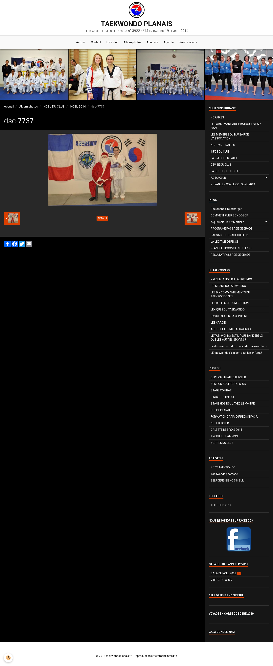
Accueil (79, 42)
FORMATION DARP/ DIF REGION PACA (234, 416)
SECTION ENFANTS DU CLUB (228, 377)
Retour (102, 218)
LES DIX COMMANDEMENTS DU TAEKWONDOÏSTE (230, 294)
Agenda (169, 42)
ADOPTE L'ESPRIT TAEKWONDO (231, 329)
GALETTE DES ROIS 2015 (226, 430)
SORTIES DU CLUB (222, 443)
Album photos (132, 42)
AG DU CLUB (218, 178)
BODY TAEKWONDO (223, 467)
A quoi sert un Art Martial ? (227, 222)
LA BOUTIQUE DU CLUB (225, 171)
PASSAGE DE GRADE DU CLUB (229, 235)
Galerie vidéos (189, 42)
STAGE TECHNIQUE (223, 397)
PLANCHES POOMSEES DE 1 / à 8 (231, 248)
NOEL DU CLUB (54, 107)
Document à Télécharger (226, 209)
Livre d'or (112, 42)
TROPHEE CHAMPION (224, 436)
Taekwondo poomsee (224, 474)
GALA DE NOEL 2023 (226, 573)
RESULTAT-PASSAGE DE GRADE (230, 255)
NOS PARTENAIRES (223, 145)
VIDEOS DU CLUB (221, 580)
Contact (95, 42)
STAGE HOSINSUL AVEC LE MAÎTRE (233, 403)
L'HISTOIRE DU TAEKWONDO (228, 286)
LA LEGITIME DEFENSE (225, 241)
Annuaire (153, 42)
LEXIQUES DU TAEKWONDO (228, 309)
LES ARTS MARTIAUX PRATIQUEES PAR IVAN (236, 126)
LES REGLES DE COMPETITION (230, 303)
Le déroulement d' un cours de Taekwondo (237, 346)
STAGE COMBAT (221, 390)
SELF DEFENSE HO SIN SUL (227, 480)
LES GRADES (219, 322)
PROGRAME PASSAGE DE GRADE (231, 228)
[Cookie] (8, 657)
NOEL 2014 (78, 107)
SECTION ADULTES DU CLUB (228, 384)
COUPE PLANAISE (222, 410)
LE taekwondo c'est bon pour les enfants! (236, 353)
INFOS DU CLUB (220, 151)
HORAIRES (217, 117)
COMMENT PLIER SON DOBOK (229, 215)
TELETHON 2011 (221, 505)
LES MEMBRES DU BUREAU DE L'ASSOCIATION (230, 136)
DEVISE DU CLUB (221, 164)
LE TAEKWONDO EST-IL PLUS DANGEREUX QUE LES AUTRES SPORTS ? (237, 337)
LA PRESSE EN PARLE (224, 158)
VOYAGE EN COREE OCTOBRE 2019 (233, 184)
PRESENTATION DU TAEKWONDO (231, 279)
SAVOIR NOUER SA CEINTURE (229, 316)
